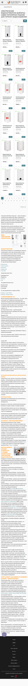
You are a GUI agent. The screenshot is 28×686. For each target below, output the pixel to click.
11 (2, 200)
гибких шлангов (12, 506)
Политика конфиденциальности (14, 666)
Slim (2, 280)
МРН (14, 514)
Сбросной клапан (17, 508)
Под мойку (3, 270)
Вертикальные (4, 264)
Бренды (14, 657)
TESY (21, 593)
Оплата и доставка (14, 648)
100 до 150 (12, 445)
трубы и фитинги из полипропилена (8, 501)
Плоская (3, 278)
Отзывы (14, 654)
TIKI (22, 593)
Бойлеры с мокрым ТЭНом (7, 294)
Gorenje (14, 593)
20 (2, 203)
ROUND (17, 593)
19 (25, 200)
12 (5, 200)
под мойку (13, 488)
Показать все (23, 206)
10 (23, 198)
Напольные (3, 267)
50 (8, 588)
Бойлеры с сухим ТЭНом (6, 292)
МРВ (16, 514)
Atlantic (6, 593)
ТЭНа (26, 554)
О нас (14, 645)
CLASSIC (10, 593)
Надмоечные (4, 269)
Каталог (14, 642)
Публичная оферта (14, 663)
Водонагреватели (8, 7)
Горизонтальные (4, 265)
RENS (25, 593)
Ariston (2, 593)
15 (14, 200)
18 (22, 200)
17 (19, 200)
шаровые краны (9, 514)
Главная (14, 639)
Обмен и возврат (14, 660)
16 (16, 200)
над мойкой (20, 488)
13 (8, 200)
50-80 (26, 435)
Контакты (14, 651)
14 (11, 200)
